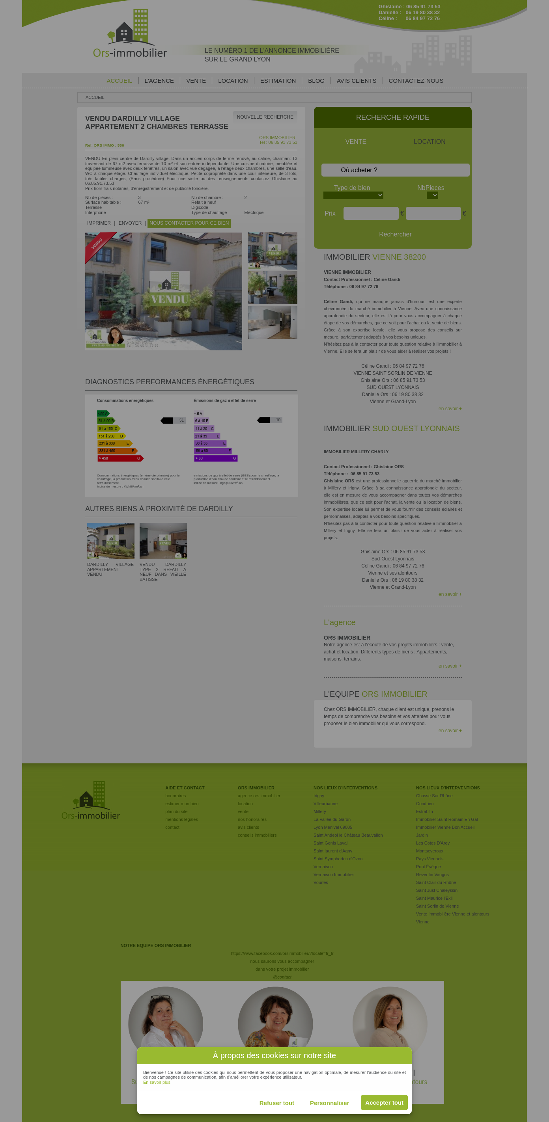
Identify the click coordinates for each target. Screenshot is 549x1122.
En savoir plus (156, 1082)
